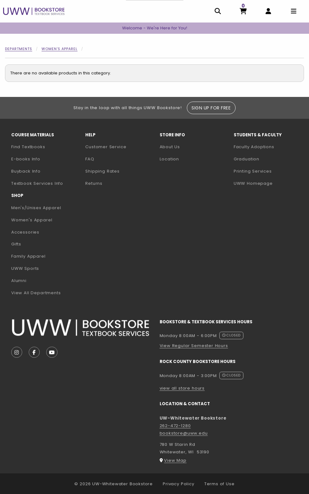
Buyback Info (26, 171)
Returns (93, 183)
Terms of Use (219, 484)
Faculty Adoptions (268, 147)
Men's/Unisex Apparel (36, 208)
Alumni (19, 281)
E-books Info (25, 159)
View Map (175, 460)
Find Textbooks (28, 147)
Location (169, 159)
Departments (18, 48)
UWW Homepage (268, 183)
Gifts (16, 244)
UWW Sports (25, 268)
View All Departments (36, 293)
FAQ (89, 159)
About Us (170, 147)
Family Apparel (28, 256)
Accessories (25, 232)
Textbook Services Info (45, 183)
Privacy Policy (178, 484)
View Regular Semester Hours (194, 346)
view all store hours (182, 388)
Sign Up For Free (211, 108)
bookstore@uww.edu (184, 433)
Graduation (246, 159)
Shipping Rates (102, 171)
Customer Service (105, 147)
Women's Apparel (59, 48)
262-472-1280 (175, 426)
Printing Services (268, 171)
